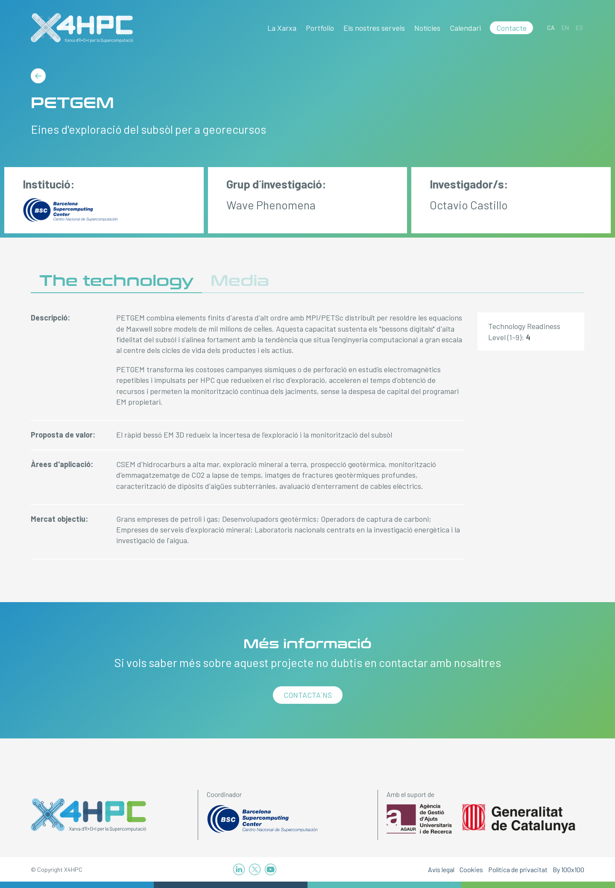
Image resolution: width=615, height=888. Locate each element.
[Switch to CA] (551, 27)
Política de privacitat (518, 869)
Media (240, 281)
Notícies (427, 27)
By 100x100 (568, 869)
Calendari (465, 27)
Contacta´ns (308, 695)
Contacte (511, 27)
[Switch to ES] (579, 27)
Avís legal (441, 869)
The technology (116, 281)
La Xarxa (281, 27)
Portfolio (320, 27)
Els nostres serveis (374, 27)
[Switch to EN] (565, 27)
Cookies (471, 869)
